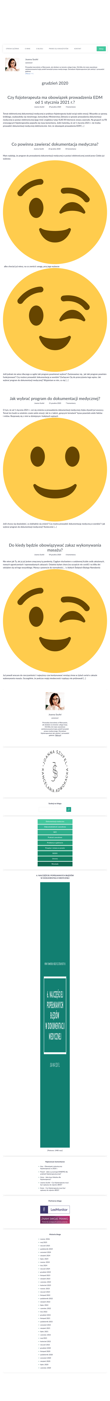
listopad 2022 (45, 1295)
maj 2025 (43, 1242)
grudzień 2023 (45, 1272)
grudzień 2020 (45, 1348)
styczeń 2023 (45, 1292)
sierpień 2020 (45, 1361)
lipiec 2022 (44, 1305)
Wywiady (55, 864)
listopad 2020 (45, 1351)
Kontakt (77, 49)
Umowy (55, 859)
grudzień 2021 (45, 1315)
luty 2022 (43, 1312)
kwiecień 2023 (45, 1285)
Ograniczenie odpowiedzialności (95, 1379)
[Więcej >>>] (29, 73)
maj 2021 (43, 1338)
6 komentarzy (71, 555)
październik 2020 (46, 1355)
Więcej (58, 735)
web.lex (70, 1398)
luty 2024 (43, 1265)
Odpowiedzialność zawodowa (55, 827)
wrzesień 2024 (45, 1252)
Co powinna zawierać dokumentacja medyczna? (55, 144)
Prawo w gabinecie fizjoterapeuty (33, 16)
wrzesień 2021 (45, 1325)
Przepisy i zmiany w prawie (55, 848)
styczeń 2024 (45, 1269)
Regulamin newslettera (98, 1381)
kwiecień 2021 (45, 1341)
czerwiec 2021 (45, 1335)
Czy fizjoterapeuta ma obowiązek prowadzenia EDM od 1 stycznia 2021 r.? (55, 100)
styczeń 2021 (45, 1345)
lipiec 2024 (44, 1259)
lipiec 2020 (44, 1364)
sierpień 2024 (45, 1255)
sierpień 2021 (45, 1328)
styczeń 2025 (45, 1246)
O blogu (39, 49)
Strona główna (12, 49)
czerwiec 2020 (45, 1368)
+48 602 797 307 (58, 1377)
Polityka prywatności (99, 1377)
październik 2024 (46, 1249)
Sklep (101, 49)
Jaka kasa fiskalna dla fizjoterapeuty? (50, 1178)
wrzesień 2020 (45, 1358)
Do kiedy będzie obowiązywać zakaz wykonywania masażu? (55, 547)
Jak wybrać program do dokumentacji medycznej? (55, 398)
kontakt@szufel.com (57, 1379)
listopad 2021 (45, 1318)
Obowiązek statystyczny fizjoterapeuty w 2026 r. (51, 1167)
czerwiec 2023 (45, 1282)
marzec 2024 (45, 1262)
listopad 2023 (45, 1275)
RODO (55, 853)
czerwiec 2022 (45, 1308)
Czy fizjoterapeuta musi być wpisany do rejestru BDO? (54, 1184)
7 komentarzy (71, 403)
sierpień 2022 (45, 1302)
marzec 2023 (45, 1289)
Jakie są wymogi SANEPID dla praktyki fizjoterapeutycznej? (54, 1173)
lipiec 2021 (44, 1331)
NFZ (55, 832)
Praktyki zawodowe (55, 837)
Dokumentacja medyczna (55, 821)
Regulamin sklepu (100, 1384)
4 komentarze (71, 107)
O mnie (27, 49)
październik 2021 (46, 1322)
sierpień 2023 (45, 1279)
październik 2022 (46, 1298)
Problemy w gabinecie (55, 843)
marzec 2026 (45, 1239)
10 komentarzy (70, 149)
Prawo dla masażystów (58, 49)
